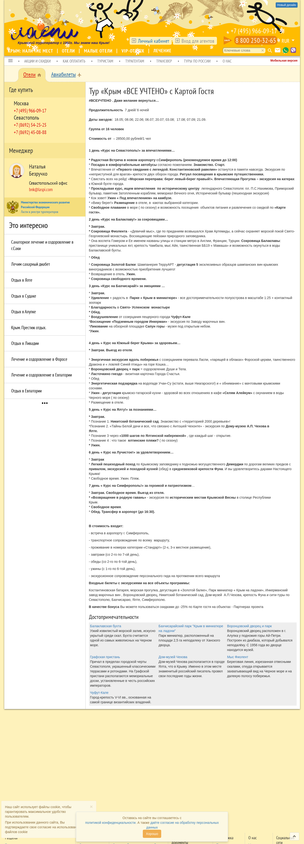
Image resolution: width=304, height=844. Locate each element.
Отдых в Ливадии (25, 343)
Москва (21, 103)
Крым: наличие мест (31, 51)
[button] (10, 61)
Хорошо (152, 834)
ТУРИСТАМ (105, 61)
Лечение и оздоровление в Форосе (39, 359)
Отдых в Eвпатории (26, 391)
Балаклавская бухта (105, 626)
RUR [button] (285, 41)
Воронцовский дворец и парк (249, 626)
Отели (69, 51)
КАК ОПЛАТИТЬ (74, 61)
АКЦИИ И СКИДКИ (37, 61)
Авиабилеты (63, 74)
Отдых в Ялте (21, 280)
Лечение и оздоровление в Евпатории (41, 375)
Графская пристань (105, 657)
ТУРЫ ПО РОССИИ (197, 61)
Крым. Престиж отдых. (28, 327)
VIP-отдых (134, 51)
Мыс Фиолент (237, 657)
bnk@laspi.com (41, 189)
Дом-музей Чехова (173, 657)
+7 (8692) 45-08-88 (30, 132)
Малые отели (99, 51)
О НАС (227, 61)
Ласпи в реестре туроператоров (39, 212)
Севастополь (26, 117)
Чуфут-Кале (99, 692)
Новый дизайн (286, 5)
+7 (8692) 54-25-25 (30, 124)
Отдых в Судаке (23, 296)
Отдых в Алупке (23, 311)
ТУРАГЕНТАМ (134, 61)
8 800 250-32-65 (255, 40)
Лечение (162, 51)
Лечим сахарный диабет (30, 264)
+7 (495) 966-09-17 (254, 30)
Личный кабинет (153, 41)
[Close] (91, 806)
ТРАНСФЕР (164, 61)
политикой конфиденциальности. (111, 823)
